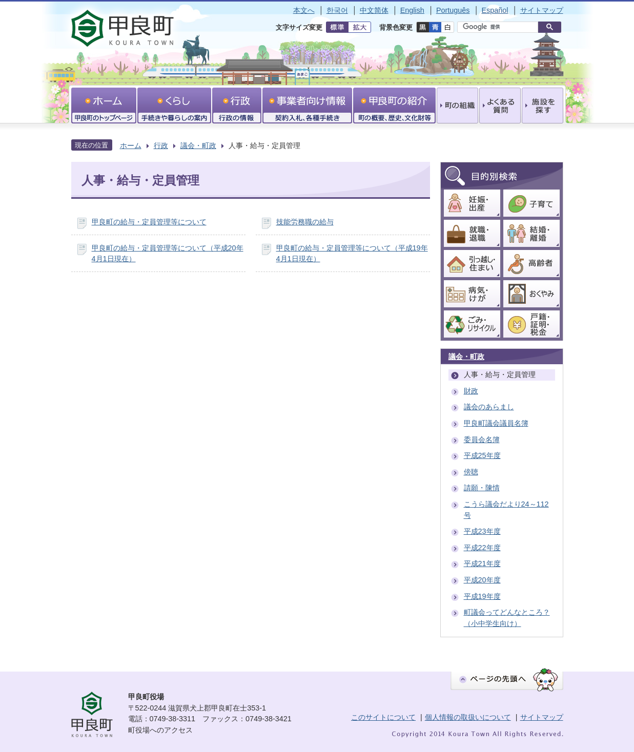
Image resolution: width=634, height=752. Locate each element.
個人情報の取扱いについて (468, 717)
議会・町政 (198, 145)
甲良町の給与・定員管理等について (149, 222)
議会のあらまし (489, 407)
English (412, 10)
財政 (471, 391)
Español (494, 10)
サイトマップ (541, 10)
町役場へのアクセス (160, 730)
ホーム (130, 145)
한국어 (337, 10)
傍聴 (471, 472)
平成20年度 (482, 580)
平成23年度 (482, 531)
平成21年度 (482, 563)
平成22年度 (482, 548)
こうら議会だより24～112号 (506, 509)
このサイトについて (383, 717)
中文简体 (374, 10)
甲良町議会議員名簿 (496, 423)
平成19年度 (482, 596)
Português (453, 10)
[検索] (500, 27)
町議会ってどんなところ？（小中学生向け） (507, 618)
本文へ (304, 10)
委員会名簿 (482, 439)
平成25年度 (482, 455)
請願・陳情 (482, 488)
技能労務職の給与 (305, 222)
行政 (161, 145)
